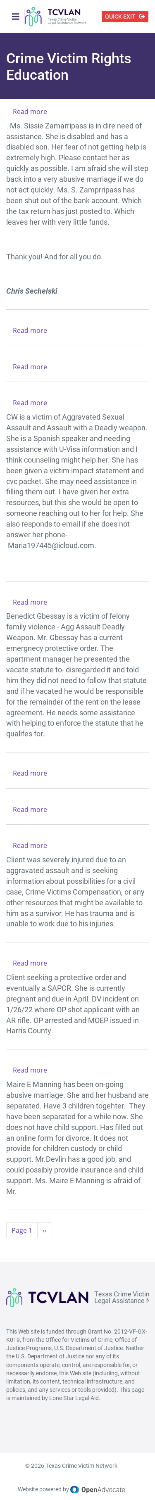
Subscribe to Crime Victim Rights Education (9, 1248)
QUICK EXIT (120, 16)
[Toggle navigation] (16, 16)
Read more (30, 111)
